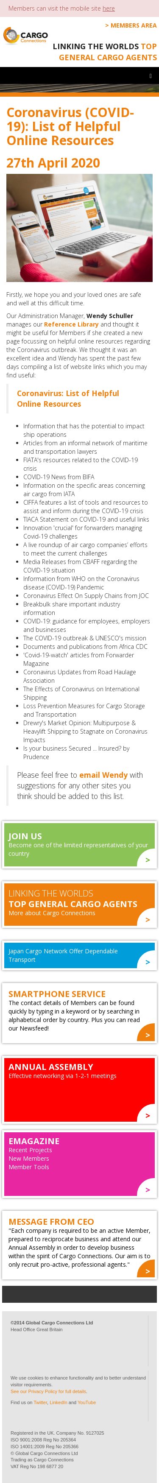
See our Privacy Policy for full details (48, 1391)
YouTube (87, 1402)
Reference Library (71, 324)
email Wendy (103, 775)
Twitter (40, 1402)
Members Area (134, 25)
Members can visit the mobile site (61, 8)
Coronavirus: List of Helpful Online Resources (68, 398)
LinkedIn (58, 1402)
